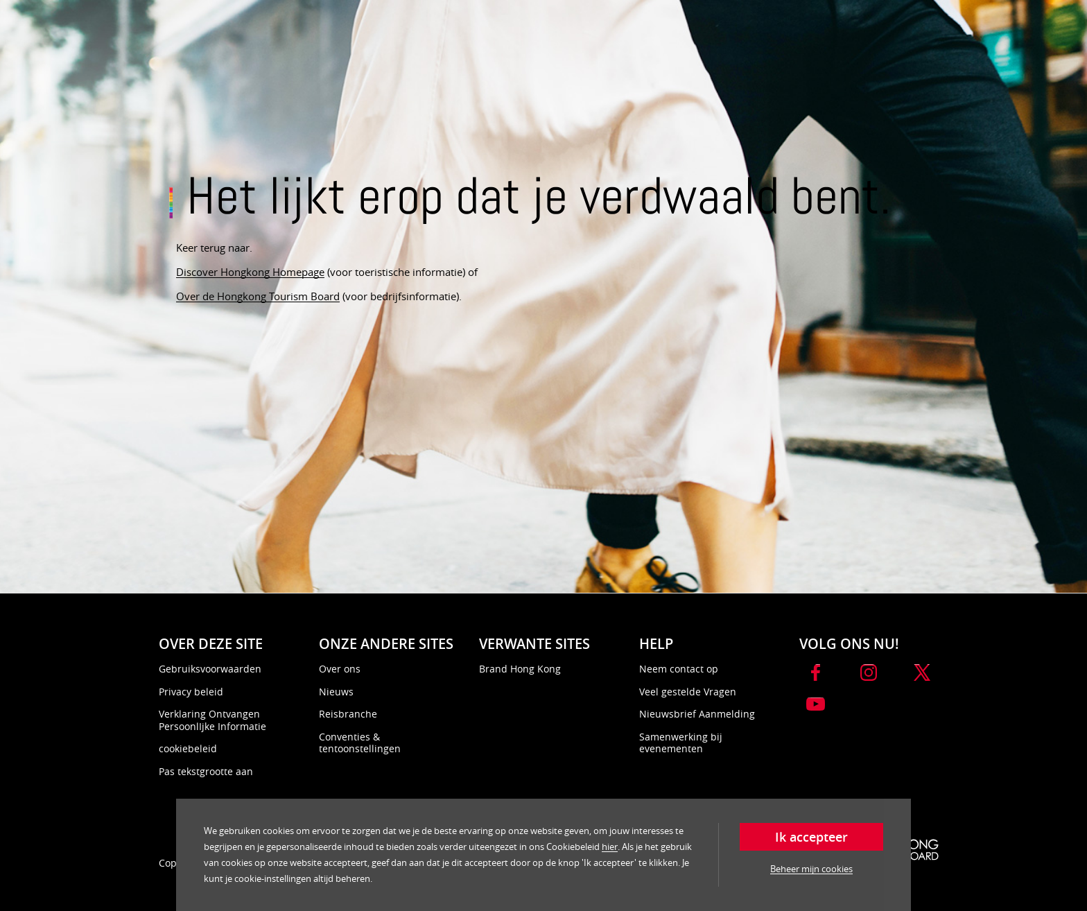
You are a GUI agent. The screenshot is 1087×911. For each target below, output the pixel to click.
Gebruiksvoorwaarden (210, 668)
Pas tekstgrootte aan (206, 771)
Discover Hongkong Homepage (250, 272)
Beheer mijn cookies (811, 868)
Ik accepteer (811, 836)
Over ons (339, 668)
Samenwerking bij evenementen (680, 743)
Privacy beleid (191, 691)
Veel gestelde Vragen (687, 691)
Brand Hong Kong (520, 668)
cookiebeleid (188, 748)
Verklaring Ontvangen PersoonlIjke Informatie (212, 720)
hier (610, 846)
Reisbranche (348, 713)
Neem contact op (678, 668)
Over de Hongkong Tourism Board (258, 296)
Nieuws (336, 691)
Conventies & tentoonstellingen (360, 743)
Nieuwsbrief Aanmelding (697, 713)
